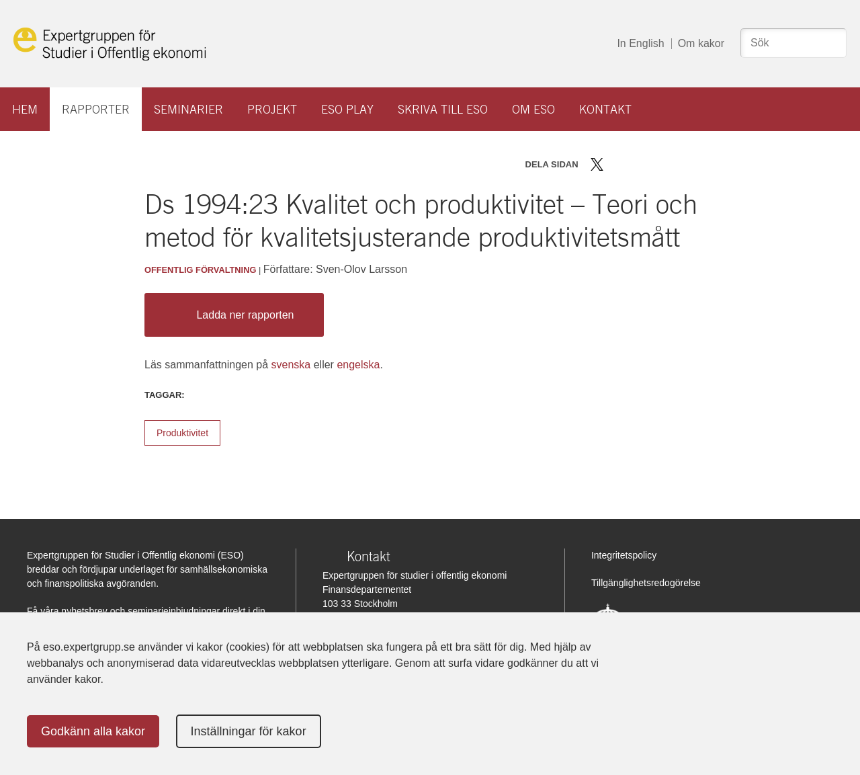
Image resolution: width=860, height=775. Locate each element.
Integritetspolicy (623, 555)
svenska (291, 364)
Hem (25, 109)
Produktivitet (182, 432)
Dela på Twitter (597, 164)
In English (640, 43)
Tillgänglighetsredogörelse (646, 582)
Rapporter (96, 109)
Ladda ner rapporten (231, 315)
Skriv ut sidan (681, 164)
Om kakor (701, 43)
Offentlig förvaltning (200, 270)
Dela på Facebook (616, 164)
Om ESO (533, 109)
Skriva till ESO (443, 109)
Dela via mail (657, 164)
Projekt (272, 109)
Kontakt (605, 109)
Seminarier (188, 109)
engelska (358, 364)
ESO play (347, 109)
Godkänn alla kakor (93, 731)
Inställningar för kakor (248, 731)
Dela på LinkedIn (636, 164)
